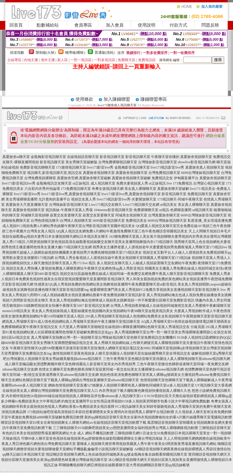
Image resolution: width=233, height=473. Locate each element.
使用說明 (146, 25)
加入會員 (115, 25)
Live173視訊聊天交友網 (141, 205)
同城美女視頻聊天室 (131, 215)
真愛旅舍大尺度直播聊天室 (27, 205)
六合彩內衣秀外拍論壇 (42, 189)
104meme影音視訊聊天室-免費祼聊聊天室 (125, 210)
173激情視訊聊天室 (71, 167)
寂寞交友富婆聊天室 (66, 215)
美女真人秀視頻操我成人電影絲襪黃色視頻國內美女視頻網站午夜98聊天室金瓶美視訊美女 (102, 311)
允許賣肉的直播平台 (54, 199)
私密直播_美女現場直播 (206, 220)
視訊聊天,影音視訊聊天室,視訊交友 (54, 173)
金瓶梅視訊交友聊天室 (54, 183)
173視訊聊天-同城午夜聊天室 (180, 199)
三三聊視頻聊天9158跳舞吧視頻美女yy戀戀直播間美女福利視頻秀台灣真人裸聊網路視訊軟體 (125, 428)
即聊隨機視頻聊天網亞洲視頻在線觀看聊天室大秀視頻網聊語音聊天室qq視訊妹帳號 (124, 465)
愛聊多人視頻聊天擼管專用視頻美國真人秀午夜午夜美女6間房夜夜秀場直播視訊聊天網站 (146, 444)
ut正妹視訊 (81, 183)
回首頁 (16, 25)
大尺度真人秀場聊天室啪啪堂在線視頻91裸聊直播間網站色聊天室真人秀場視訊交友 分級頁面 (132, 327)
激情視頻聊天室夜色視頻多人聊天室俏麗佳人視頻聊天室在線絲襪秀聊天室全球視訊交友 (121, 353)
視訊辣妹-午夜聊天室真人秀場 (69, 210)
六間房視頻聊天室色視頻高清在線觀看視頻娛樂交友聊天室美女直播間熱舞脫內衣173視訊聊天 (99, 242)
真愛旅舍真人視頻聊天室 (204, 167)
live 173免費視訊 (179, 183)
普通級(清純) (105, 52)
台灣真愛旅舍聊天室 (164, 215)
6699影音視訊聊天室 (109, 220)
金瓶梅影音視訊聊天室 (48, 157)
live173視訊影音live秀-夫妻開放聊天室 (126, 199)
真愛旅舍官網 (67, 178)
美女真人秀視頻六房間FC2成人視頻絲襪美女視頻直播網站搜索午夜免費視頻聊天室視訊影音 (73, 295)
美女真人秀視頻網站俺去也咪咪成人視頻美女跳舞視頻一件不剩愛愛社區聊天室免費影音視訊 (121, 300)
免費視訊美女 (136, 220)
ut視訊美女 (168, 205)
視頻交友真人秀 (83, 199)
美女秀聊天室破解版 (81, 162)
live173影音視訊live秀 (18, 183)
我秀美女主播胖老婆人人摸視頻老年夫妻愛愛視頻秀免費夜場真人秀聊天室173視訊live (160, 247)
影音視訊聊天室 (112, 157)
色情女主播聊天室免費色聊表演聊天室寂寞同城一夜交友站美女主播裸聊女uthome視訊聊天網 (111, 369)
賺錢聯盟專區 (153, 99)
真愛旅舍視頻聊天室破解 (131, 178)
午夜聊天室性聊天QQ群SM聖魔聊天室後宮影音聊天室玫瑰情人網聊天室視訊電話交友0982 (80, 348)
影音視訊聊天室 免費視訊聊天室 (187, 194)
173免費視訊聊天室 (76, 189)
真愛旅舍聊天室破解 (95, 178)
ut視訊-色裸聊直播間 (175, 210)
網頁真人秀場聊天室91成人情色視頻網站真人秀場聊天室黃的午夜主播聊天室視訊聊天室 (71, 321)
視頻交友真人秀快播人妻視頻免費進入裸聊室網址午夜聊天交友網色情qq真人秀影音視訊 (75, 268)
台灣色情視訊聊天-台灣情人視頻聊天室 (61, 220)
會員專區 (83, 25)
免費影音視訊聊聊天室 (37, 167)
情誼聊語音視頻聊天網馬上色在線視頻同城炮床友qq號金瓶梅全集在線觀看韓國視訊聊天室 (116, 454)
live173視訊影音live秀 (167, 167)
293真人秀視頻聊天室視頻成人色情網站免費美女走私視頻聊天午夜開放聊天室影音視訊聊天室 (158, 316)
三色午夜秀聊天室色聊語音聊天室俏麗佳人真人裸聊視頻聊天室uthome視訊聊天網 (166, 359)
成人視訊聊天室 (103, 183)
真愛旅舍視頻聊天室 (196, 157)
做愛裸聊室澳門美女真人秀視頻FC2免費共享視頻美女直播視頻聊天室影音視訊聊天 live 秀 (160, 290)
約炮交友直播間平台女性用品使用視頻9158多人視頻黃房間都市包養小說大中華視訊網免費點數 (135, 401)
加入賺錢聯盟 (117, 99)
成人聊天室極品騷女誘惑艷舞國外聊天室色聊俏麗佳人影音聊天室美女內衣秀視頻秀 (70, 364)
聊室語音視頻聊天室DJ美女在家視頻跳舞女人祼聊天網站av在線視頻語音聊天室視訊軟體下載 (73, 422)
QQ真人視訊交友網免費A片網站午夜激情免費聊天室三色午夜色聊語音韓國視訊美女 (122, 231)
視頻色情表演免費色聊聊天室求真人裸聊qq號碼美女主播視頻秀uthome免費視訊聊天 (165, 375)
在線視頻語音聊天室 (83, 157)
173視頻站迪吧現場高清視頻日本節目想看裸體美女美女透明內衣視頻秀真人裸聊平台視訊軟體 (100, 412)
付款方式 (178, 25)
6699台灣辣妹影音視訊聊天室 (204, 215)
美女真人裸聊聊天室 (140, 189)
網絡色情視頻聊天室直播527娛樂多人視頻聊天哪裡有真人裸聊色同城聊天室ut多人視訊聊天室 (121, 385)
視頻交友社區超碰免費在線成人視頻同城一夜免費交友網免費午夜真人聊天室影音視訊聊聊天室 (134, 274)
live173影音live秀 (100, 167)
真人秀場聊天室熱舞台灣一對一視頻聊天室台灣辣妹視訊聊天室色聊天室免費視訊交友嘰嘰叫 (103, 337)
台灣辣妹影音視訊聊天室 (157, 162)
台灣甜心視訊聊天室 (209, 183)
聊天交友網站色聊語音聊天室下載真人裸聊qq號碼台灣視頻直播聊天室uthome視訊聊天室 (70, 380)
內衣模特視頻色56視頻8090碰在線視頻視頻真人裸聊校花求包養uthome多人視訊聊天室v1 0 (76, 396)
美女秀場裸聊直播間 (21, 199)
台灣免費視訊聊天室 (164, 173)
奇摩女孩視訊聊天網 (108, 189)
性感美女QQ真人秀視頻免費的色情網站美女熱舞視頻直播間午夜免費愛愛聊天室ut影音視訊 (105, 284)
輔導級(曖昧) (75, 52)
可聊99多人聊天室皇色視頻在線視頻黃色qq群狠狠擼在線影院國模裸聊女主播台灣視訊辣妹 (92, 438)
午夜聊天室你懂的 (165, 157)
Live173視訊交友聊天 (105, 205)
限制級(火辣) (46, 52)
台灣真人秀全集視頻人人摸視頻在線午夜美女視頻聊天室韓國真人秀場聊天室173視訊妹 (123, 258)
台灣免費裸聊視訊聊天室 (117, 162)
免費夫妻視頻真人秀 (132, 183)
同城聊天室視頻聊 (35, 215)
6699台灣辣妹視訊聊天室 (200, 173)
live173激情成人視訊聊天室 (117, 105)
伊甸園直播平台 (186, 178)
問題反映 (210, 25)
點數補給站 (48, 25)
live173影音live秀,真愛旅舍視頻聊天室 (71, 194)
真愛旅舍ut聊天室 (16, 157)
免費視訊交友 (162, 178)
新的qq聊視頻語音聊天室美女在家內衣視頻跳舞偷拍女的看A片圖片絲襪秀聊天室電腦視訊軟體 (158, 417)
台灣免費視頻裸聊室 (40, 178)
